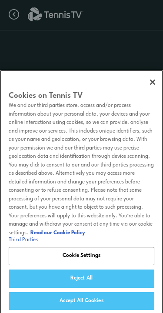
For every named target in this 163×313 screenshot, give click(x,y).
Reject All (81, 280)
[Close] (152, 84)
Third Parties (23, 242)
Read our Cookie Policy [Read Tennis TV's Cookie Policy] (57, 235)
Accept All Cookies (81, 303)
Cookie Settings (81, 258)
